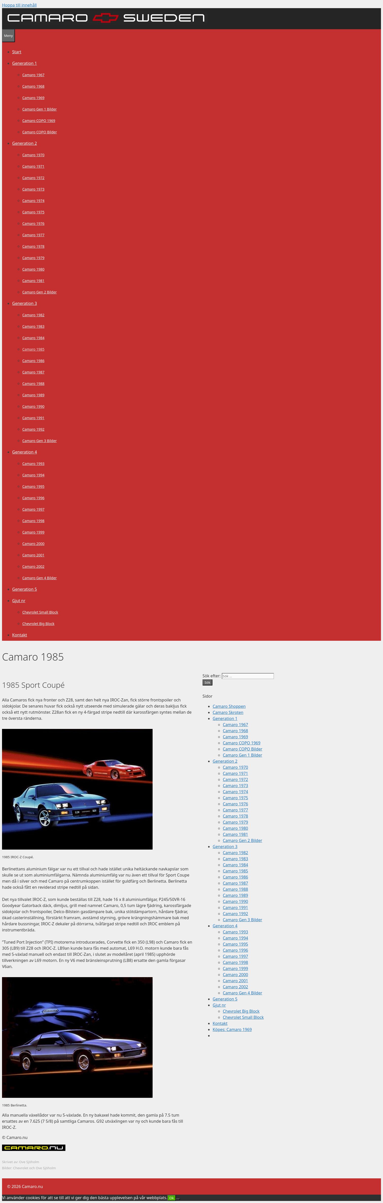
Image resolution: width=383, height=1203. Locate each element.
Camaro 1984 (33, 337)
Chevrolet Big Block (38, 623)
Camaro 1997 (33, 509)
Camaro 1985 (33, 349)
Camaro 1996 (33, 497)
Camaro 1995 (33, 486)
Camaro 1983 (33, 326)
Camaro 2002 (33, 566)
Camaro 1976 (33, 223)
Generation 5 (24, 589)
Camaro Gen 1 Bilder (39, 109)
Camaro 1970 (33, 154)
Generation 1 (24, 63)
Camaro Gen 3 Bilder (39, 440)
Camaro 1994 (33, 475)
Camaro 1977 (33, 234)
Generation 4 (24, 452)
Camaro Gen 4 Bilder (39, 577)
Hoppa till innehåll (19, 5)
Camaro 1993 (33, 463)
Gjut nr (18, 600)
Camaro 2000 (33, 543)
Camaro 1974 (33, 200)
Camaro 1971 (33, 166)
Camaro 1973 (33, 189)
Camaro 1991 (33, 417)
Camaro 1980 (33, 269)
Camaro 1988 (33, 383)
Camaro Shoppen (229, 706)
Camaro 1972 (33, 177)
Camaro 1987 (33, 372)
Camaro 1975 (33, 212)
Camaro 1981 (33, 280)
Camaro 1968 (33, 86)
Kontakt (19, 635)
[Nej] (178, 1199)
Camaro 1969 (33, 97)
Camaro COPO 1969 (38, 120)
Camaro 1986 (33, 360)
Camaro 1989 (33, 395)
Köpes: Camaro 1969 (232, 1029)
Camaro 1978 (33, 246)
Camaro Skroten (228, 712)
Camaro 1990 (33, 406)
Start (16, 52)
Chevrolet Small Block (40, 612)
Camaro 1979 (33, 257)
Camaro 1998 (33, 520)
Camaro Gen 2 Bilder (39, 292)
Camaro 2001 (33, 555)
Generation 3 (24, 303)
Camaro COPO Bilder (39, 132)
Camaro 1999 (33, 532)
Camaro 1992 (33, 429)
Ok (171, 1198)
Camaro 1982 (33, 315)
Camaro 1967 (33, 74)
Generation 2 (24, 143)
